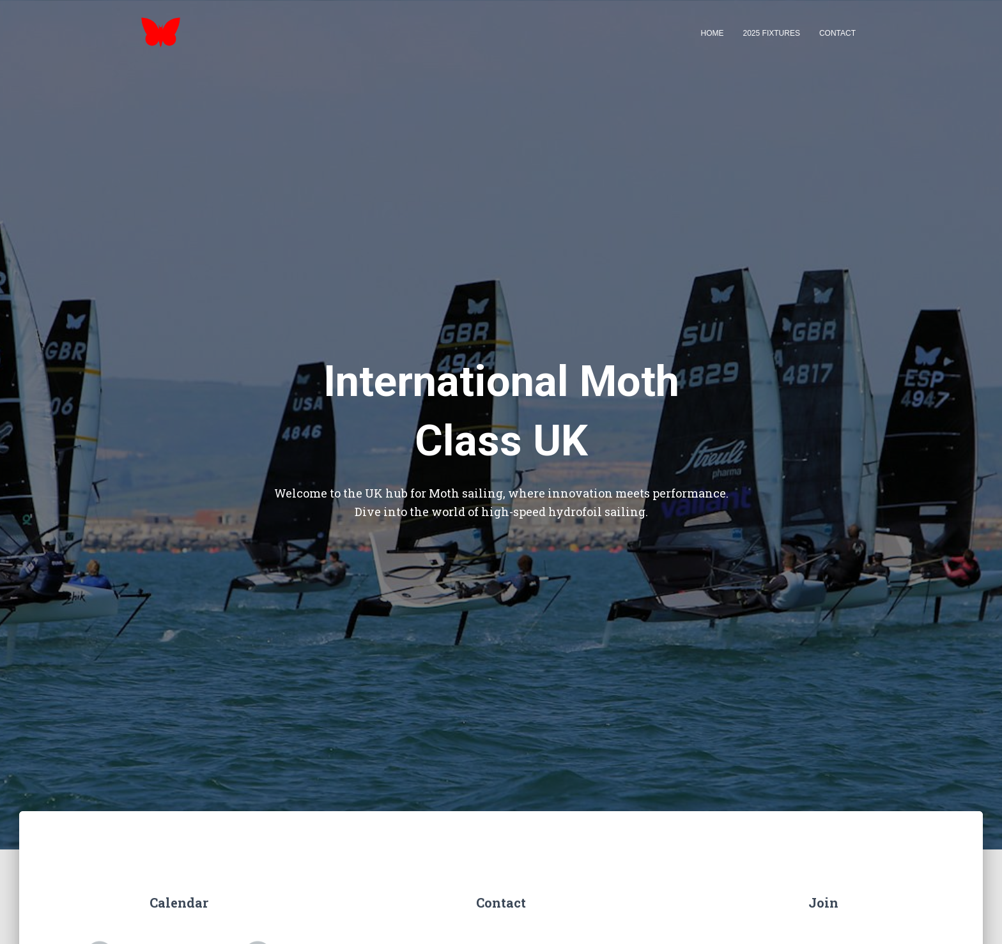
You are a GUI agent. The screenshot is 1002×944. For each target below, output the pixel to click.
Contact (837, 33)
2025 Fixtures (771, 33)
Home (712, 33)
